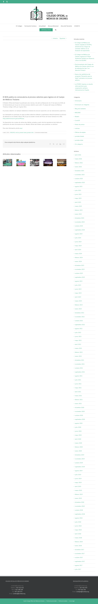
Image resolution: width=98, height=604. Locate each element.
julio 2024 (78, 238)
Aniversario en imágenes (82, 105)
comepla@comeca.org (82, 591)
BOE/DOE (12, 132)
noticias (17, 132)
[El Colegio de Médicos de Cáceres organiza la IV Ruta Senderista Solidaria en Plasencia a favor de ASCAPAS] (21, 160)
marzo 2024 (78, 253)
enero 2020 (78, 451)
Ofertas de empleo (80, 132)
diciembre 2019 (79, 455)
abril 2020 (78, 439)
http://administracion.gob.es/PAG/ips (13, 118)
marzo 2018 (78, 538)
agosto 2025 (78, 186)
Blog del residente (80, 108)
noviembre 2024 (80, 222)
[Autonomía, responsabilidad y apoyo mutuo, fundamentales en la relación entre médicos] (48, 160)
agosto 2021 (78, 376)
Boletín (77, 116)
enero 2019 (78, 498)
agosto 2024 (78, 234)
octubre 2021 (79, 368)
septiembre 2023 (80, 277)
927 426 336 (82, 589)
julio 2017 (78, 569)
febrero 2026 (79, 163)
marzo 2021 (78, 395)
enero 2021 (78, 403)
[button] (55, 29)
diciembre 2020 (79, 407)
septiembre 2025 (80, 182)
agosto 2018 (78, 518)
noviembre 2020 (80, 411)
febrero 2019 (79, 494)
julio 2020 (78, 427)
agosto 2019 (78, 470)
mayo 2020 (78, 435)
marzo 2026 (78, 159)
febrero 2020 (79, 447)
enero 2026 (78, 167)
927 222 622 (20, 587)
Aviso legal (72, 601)
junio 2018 (78, 526)
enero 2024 (78, 261)
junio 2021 (78, 384)
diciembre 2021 (79, 360)
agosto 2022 (78, 328)
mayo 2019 (78, 482)
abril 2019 (78, 486)
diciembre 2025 (79, 171)
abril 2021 (78, 392)
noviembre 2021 (80, 364)
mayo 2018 (78, 530)
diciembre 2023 (79, 265)
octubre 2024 (79, 226)
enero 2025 (78, 214)
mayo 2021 (78, 388)
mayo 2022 (78, 340)
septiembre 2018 (80, 514)
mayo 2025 (78, 198)
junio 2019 (78, 478)
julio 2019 (78, 474)
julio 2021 (78, 380)
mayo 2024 (78, 246)
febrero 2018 (79, 542)
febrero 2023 (79, 305)
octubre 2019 (79, 463)
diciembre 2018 (79, 502)
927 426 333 (83, 587)
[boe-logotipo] (34, 69)
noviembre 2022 (80, 317)
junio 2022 (78, 336)
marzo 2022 (78, 348)
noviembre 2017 (80, 553)
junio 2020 (78, 431)
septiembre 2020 (80, 419)
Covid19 (77, 120)
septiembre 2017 (80, 561)
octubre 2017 (79, 557)
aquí (21, 128)
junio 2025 (78, 194)
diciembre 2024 (79, 218)
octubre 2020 (79, 415)
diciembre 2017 (79, 549)
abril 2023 (78, 297)
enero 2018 (78, 545)
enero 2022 (78, 356)
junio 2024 (78, 242)
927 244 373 (18, 591)
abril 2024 (78, 249)
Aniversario (78, 101)
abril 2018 (78, 534)
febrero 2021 (79, 399)
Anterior (55, 38)
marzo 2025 (78, 206)
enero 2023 (78, 309)
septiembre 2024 (80, 230)
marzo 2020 (78, 443)
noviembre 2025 (80, 174)
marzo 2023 (78, 301)
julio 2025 (78, 190)
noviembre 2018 (80, 506)
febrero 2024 (79, 257)
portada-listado (23, 132)
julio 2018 (78, 522)
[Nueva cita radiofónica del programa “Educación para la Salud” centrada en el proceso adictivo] (34, 160)
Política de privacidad (51, 601)
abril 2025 (78, 202)
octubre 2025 (79, 178)
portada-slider (30, 132)
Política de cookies (63, 601)
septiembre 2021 (80, 372)
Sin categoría (79, 144)
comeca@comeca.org (19, 593)
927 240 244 (19, 589)
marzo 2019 (78, 490)
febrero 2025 (79, 210)
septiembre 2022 (80, 324)
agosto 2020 (78, 423)
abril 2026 (78, 155)
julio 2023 (78, 285)
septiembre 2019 (80, 467)
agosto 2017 (78, 565)
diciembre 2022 (79, 313)
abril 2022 (78, 344)
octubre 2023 (79, 273)
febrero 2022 (79, 352)
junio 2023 (78, 289)
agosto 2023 (78, 281)
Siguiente (62, 38)
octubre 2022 (79, 321)
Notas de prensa (79, 124)
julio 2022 (78, 332)
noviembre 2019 (80, 459)
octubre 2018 (79, 510)
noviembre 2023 (80, 269)
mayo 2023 (78, 293)
